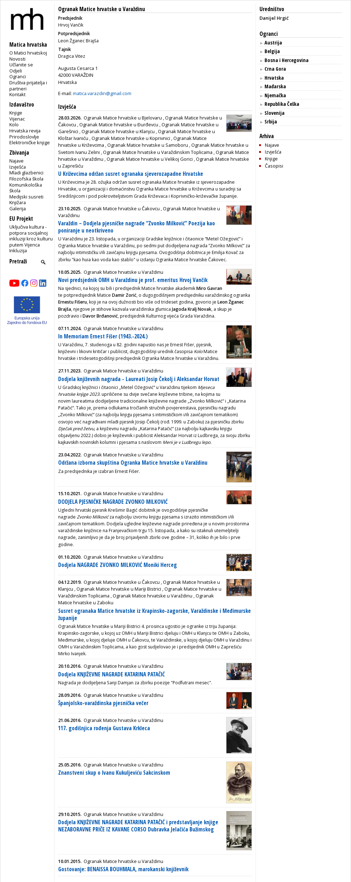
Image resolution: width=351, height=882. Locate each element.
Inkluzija (18, 250)
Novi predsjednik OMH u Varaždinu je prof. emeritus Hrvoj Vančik (132, 280)
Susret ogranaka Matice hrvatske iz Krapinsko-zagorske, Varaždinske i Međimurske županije (154, 614)
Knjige (15, 112)
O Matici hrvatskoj (28, 53)
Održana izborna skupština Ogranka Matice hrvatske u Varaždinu (132, 462)
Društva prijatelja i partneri (28, 85)
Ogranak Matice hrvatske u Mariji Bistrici (118, 589)
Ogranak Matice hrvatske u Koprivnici (131, 138)
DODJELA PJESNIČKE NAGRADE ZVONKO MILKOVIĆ (113, 502)
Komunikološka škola (25, 188)
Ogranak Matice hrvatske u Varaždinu (101, 9)
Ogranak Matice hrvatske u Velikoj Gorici (150, 159)
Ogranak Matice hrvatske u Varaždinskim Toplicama (157, 152)
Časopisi (274, 166)
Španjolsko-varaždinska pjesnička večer (103, 703)
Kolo (14, 124)
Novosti (17, 59)
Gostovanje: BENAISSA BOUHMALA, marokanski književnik (123, 869)
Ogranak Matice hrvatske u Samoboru (147, 145)
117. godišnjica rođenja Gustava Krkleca (104, 728)
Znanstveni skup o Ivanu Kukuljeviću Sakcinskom (114, 773)
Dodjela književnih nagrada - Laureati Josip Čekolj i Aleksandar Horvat (138, 379)
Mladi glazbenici (26, 172)
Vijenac (17, 119)
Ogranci (17, 76)
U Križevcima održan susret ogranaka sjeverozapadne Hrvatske (130, 174)
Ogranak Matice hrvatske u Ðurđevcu (118, 124)
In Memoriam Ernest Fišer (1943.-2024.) (103, 336)
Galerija (17, 208)
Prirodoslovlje (24, 136)
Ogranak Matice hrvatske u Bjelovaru (123, 117)
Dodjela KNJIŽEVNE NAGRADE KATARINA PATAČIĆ (111, 674)
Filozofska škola (26, 178)
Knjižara (17, 202)
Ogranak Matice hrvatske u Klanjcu (118, 131)
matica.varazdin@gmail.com (102, 93)
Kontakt (17, 94)
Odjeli (15, 70)
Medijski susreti (26, 196)
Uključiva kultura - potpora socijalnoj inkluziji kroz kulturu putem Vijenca (31, 236)
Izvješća (17, 167)
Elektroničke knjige (29, 142)
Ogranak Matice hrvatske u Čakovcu (122, 208)
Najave (16, 161)
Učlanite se (21, 64)
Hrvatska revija (25, 130)
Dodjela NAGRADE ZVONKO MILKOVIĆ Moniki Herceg (117, 565)
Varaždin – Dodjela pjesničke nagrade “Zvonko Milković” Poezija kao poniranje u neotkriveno (136, 227)
